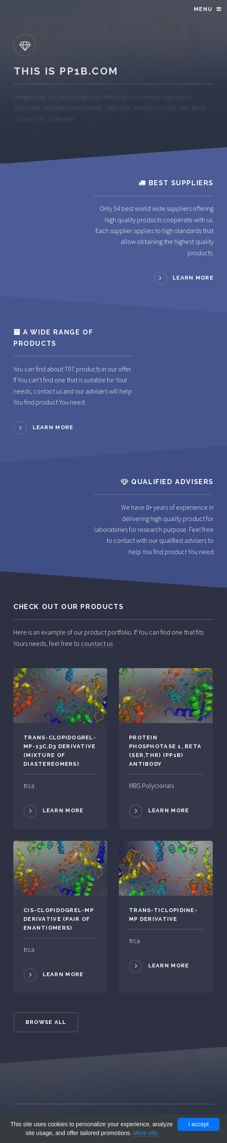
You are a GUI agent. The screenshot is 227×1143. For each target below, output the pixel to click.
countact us (97, 643)
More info (145, 1133)
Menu (203, 9)
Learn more (193, 278)
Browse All (46, 1022)
